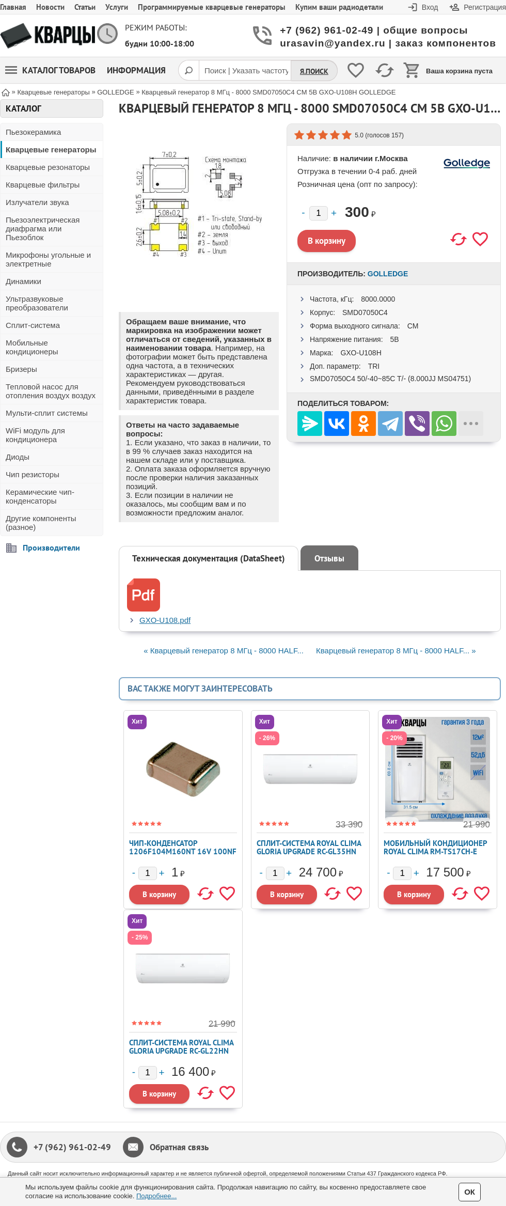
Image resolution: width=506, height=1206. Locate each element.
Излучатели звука (37, 202)
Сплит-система (33, 325)
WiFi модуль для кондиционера (35, 435)
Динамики (23, 281)
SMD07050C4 (365, 312)
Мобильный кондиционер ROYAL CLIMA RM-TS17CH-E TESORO (435, 851)
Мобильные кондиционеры (32, 347)
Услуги (116, 7)
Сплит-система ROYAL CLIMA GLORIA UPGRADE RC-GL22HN (181, 1047)
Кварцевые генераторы (51, 149)
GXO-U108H (360, 353)
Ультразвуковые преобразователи (37, 303)
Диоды (17, 456)
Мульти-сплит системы (47, 413)
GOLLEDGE (388, 274)
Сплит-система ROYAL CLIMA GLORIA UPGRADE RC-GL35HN (309, 847)
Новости (50, 7)
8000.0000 (378, 299)
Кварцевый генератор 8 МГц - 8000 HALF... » (396, 650)
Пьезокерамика (33, 132)
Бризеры (21, 369)
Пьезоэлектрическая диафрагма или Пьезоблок (43, 228)
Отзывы (329, 558)
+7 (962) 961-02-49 (72, 1147)
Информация (136, 70)
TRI (374, 366)
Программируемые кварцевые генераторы (212, 7)
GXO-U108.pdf (165, 620)
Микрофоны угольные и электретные (48, 259)
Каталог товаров (50, 70)
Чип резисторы (32, 474)
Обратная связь (179, 1147)
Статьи (85, 7)
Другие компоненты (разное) (41, 522)
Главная (13, 7)
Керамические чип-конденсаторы (40, 496)
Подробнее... (156, 1196)
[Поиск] (188, 70)
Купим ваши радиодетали (339, 7)
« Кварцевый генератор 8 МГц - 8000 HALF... (224, 650)
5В (394, 339)
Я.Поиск (314, 71)
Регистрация (485, 7)
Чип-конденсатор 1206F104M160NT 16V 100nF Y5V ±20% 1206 (182, 851)
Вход (430, 7)
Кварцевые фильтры (43, 184)
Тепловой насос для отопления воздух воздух (51, 391)
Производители (51, 547)
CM (413, 326)
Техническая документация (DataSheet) (208, 558)
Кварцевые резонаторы (48, 167)
